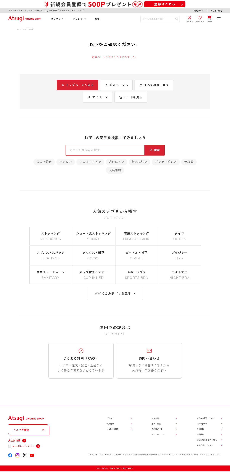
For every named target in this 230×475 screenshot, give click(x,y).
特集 (97, 18)
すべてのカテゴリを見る (115, 293)
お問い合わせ (202, 424)
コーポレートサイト (23, 446)
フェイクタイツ (90, 162)
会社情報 (200, 429)
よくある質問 (216, 11)
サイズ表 (155, 418)
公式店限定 (44, 162)
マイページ (98, 97)
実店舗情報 (14, 440)
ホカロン (65, 162)
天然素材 (115, 170)
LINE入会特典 (113, 429)
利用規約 (200, 434)
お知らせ (110, 418)
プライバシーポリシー (205, 445)
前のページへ (116, 85)
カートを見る (130, 97)
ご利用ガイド (198, 11)
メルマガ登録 (21, 429)
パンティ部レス (166, 162)
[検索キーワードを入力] (157, 19)
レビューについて (158, 434)
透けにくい (116, 162)
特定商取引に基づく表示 (206, 440)
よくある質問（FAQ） (205, 418)
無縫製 (189, 162)
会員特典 (110, 424)
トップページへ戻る (77, 85)
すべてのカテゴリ (154, 85)
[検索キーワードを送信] (176, 19)
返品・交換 (156, 424)
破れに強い (139, 162)
